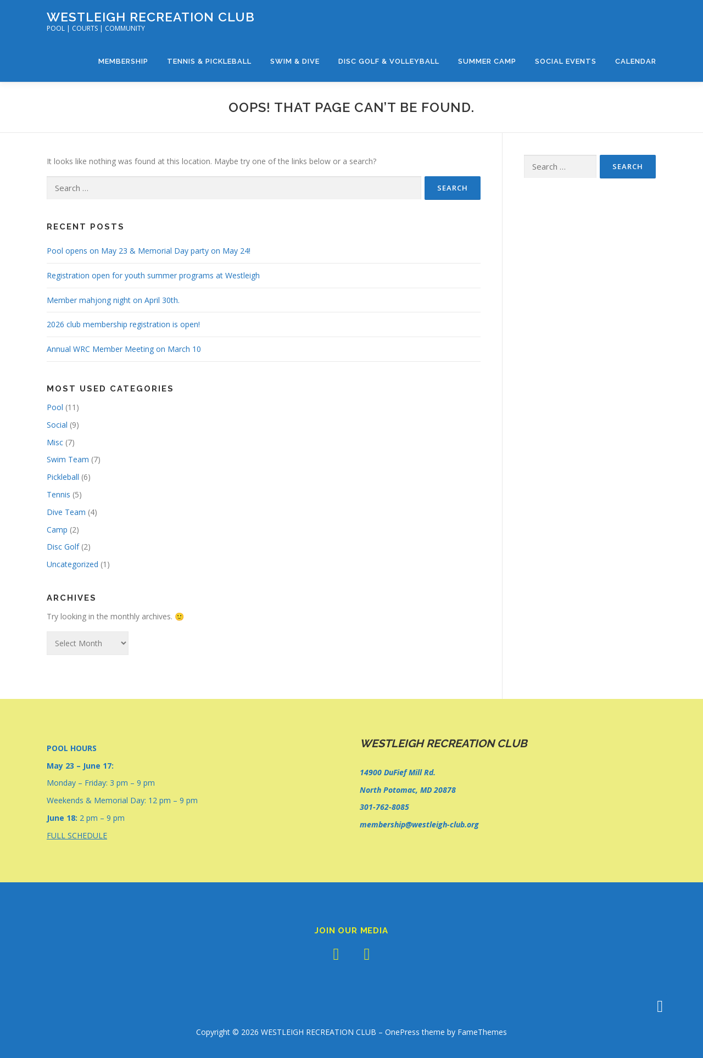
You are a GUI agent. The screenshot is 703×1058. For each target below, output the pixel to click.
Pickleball (63, 477)
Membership (123, 61)
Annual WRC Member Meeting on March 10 (124, 349)
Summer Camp (487, 61)
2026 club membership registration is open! (123, 324)
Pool (55, 407)
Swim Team (68, 459)
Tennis (58, 494)
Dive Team (66, 512)
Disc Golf (63, 546)
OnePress (402, 1032)
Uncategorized (72, 564)
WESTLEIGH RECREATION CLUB (151, 16)
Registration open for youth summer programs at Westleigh (153, 275)
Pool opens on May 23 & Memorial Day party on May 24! (148, 250)
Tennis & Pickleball (209, 61)
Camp (57, 529)
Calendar (635, 61)
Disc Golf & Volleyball (388, 61)
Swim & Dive (295, 61)
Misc (55, 442)
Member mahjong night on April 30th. (113, 300)
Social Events (565, 61)
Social (57, 424)
